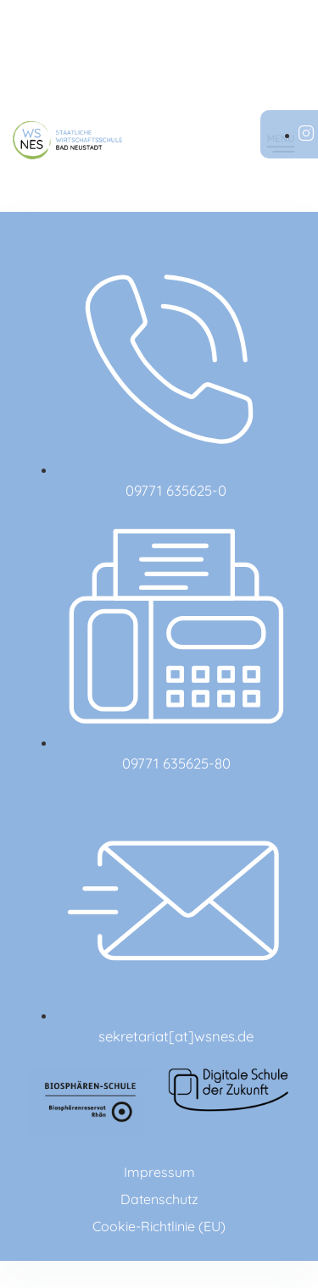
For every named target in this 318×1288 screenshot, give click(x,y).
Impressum (159, 1171)
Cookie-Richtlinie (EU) (159, 1226)
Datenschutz (159, 1199)
